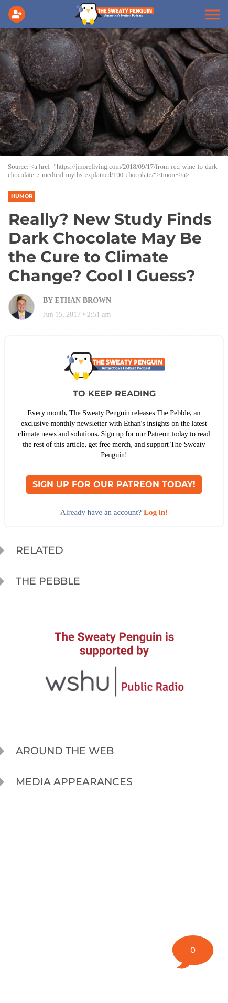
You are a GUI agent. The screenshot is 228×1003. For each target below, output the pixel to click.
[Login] (18, 14)
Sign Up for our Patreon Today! (114, 484)
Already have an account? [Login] (114, 512)
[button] (211, 14)
